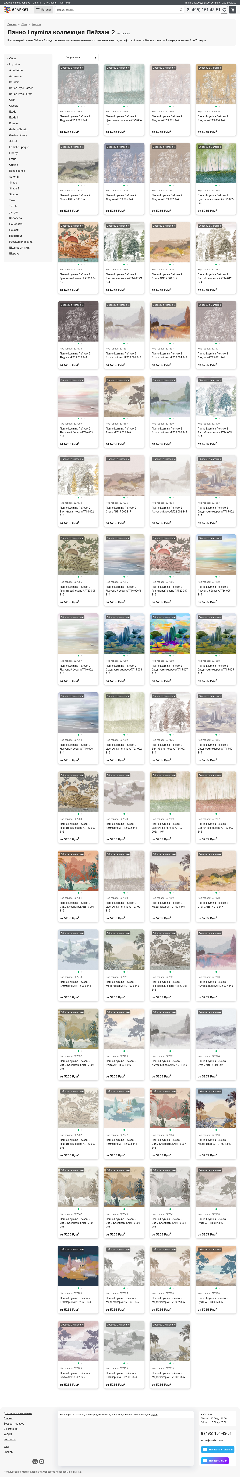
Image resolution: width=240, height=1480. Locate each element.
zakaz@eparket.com (212, 1442)
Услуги (8, 1436)
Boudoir (14, 84)
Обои (11, 61)
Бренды (8, 1454)
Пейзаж (14, 232)
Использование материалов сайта (23, 1474)
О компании (50, 2)
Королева (15, 220)
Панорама (16, 226)
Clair (12, 102)
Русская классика (21, 244)
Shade (13, 185)
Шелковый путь (19, 250)
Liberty (13, 155)
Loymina (13, 67)
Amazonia (15, 78)
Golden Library (18, 138)
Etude (12, 114)
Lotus (12, 161)
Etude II (13, 120)
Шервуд (14, 256)
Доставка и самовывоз (17, 2)
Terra (12, 203)
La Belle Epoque (19, 149)
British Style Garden (21, 90)
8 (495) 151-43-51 (201, 11)
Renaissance (17, 173)
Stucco (13, 197)
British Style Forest (20, 96)
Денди (13, 214)
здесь (154, 1417)
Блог (6, 1449)
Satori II (14, 179)
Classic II (14, 108)
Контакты (65, 2)
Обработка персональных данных (62, 1474)
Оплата (37, 2)
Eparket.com (20, 11)
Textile (13, 209)
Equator (14, 126)
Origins (13, 167)
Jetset (13, 143)
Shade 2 (14, 191)
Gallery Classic (18, 132)
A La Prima (16, 72)
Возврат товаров (14, 1426)
